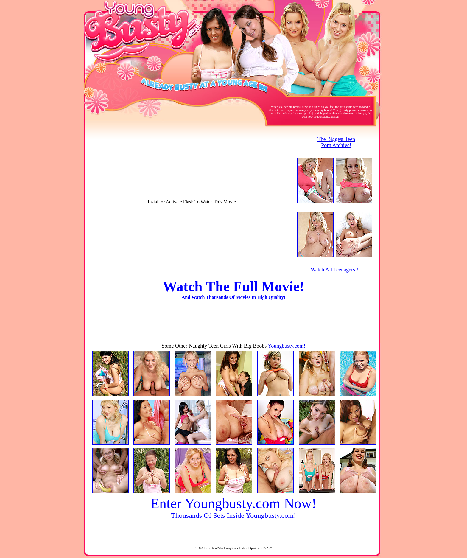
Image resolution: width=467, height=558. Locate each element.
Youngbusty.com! (287, 346)
